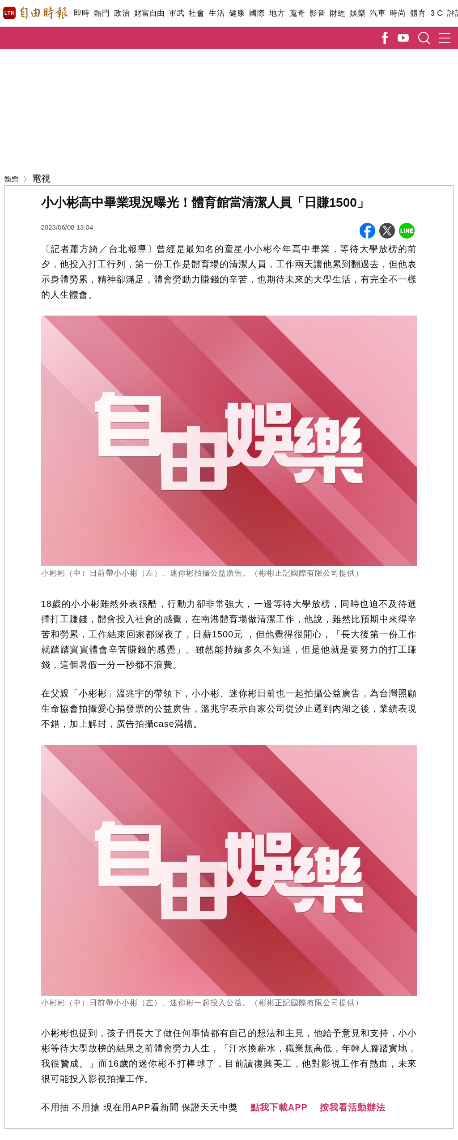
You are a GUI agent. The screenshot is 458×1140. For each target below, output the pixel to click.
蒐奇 (297, 13)
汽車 (378, 13)
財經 (337, 13)
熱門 (102, 13)
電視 (41, 177)
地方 (277, 13)
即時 (81, 13)
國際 (257, 13)
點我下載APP (279, 1107)
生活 (217, 13)
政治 (122, 13)
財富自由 (149, 13)
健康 (237, 13)
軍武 (176, 13)
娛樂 (357, 13)
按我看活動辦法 (353, 1107)
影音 (317, 13)
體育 (418, 13)
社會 (196, 13)
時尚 (398, 13)
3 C (436, 13)
